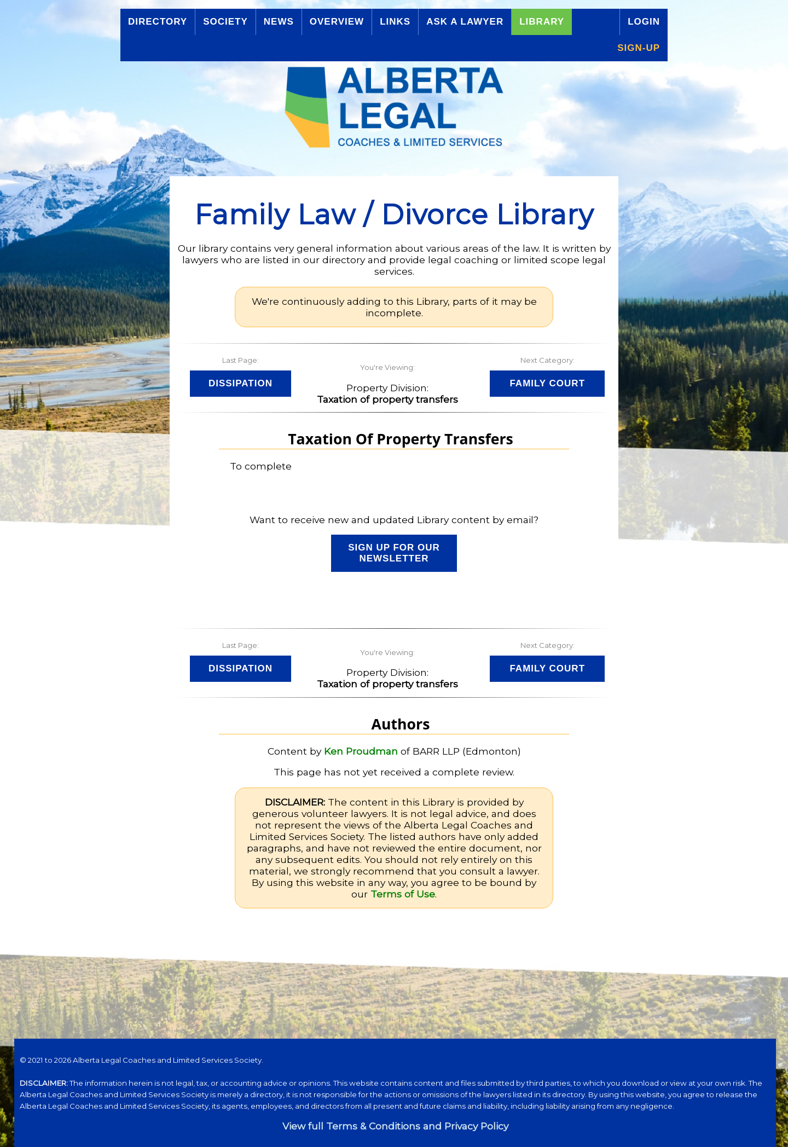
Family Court (547, 383)
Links (395, 21)
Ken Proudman (361, 751)
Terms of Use (402, 894)
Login (644, 21)
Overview (337, 21)
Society (225, 21)
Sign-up (638, 48)
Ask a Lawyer (464, 21)
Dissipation (240, 383)
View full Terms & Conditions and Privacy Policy (395, 1126)
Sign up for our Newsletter (394, 553)
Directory (157, 21)
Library (541, 21)
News (279, 21)
